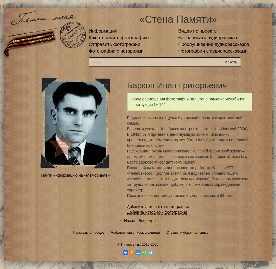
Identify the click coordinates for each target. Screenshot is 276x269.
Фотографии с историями (116, 51)
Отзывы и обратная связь (187, 233)
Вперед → (148, 220)
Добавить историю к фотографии (157, 212)
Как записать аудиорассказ (207, 37)
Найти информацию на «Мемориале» (75, 175)
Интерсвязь (130, 244)
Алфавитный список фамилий (135, 233)
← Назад (127, 220)
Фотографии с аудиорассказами (213, 51)
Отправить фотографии (114, 44)
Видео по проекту (197, 31)
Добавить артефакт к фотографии (158, 206)
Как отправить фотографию (119, 37)
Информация (103, 31)
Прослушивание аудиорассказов (213, 44)
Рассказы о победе (88, 233)
